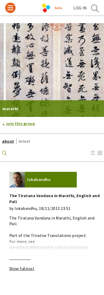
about (8, 141)
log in (80, 7)
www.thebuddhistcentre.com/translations (48, 247)
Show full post (21, 268)
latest (24, 141)
